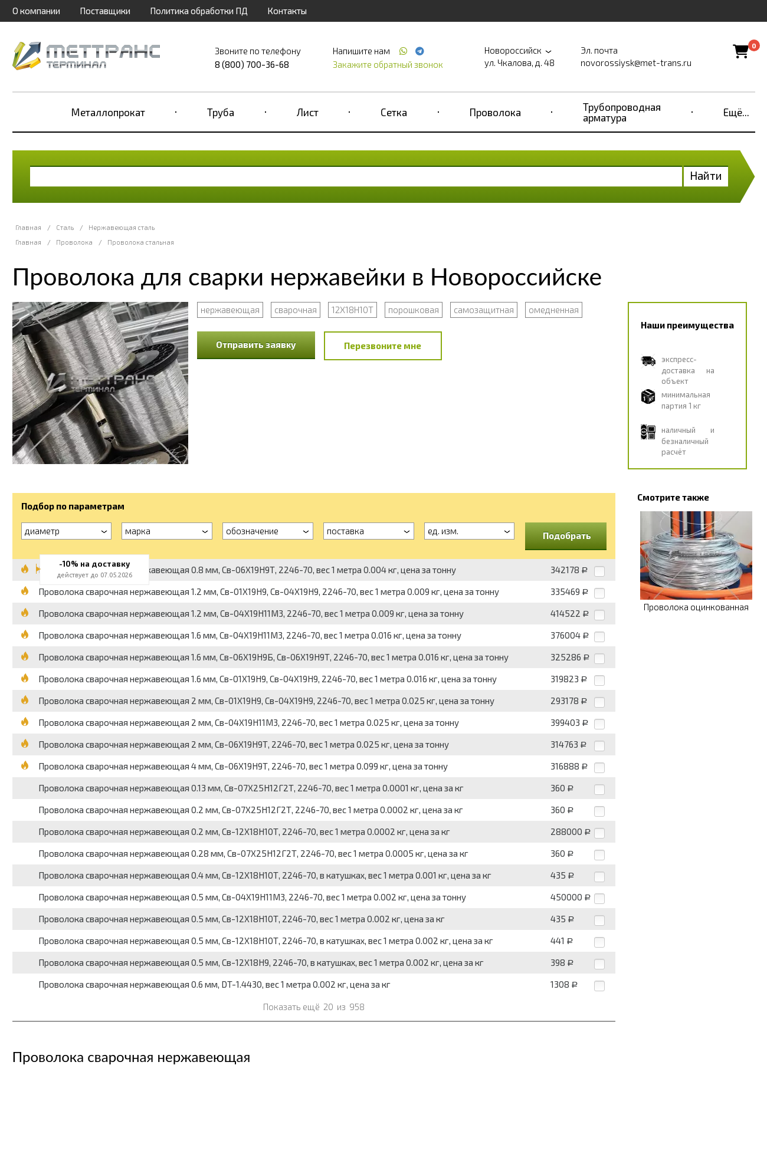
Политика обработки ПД (199, 10)
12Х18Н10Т (352, 309)
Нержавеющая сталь (121, 227)
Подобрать (567, 535)
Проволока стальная (140, 242)
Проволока (495, 112)
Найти (706, 175)
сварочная (295, 309)
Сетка (394, 112)
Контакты (287, 10)
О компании (36, 10)
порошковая (413, 309)
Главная (28, 227)
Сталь (65, 227)
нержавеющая (230, 309)
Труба (220, 112)
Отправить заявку (256, 344)
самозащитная (484, 309)
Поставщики (105, 10)
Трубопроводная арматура (622, 112)
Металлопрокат (108, 112)
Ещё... (736, 112)
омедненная (554, 309)
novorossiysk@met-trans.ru (636, 62)
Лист (308, 112)
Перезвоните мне (382, 345)
